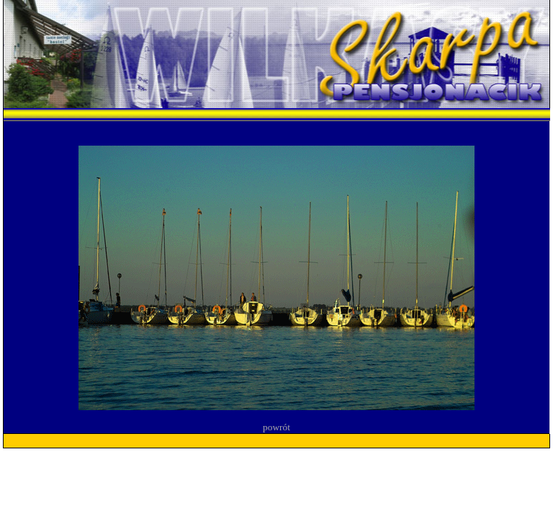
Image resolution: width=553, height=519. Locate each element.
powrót (276, 427)
